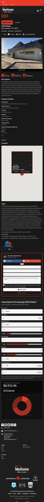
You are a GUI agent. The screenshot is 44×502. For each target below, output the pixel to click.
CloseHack (26, 498)
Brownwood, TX (7, 28)
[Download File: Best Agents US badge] (30, 487)
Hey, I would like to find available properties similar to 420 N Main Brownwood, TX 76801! (22, 280)
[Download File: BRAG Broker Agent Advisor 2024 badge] (22, 487)
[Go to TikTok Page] (15, 424)
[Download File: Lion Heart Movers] (35, 481)
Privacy (24, 286)
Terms (21, 286)
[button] (22, 289)
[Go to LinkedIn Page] (12, 424)
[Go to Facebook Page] (2, 424)
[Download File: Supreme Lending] (17, 480)
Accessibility (25, 493)
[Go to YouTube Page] (8, 424)
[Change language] (3, 2)
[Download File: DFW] (14, 487)
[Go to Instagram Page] (5, 424)
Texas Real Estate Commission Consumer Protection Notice (22, 491)
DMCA (19, 493)
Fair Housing (33, 493)
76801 (15, 28)
